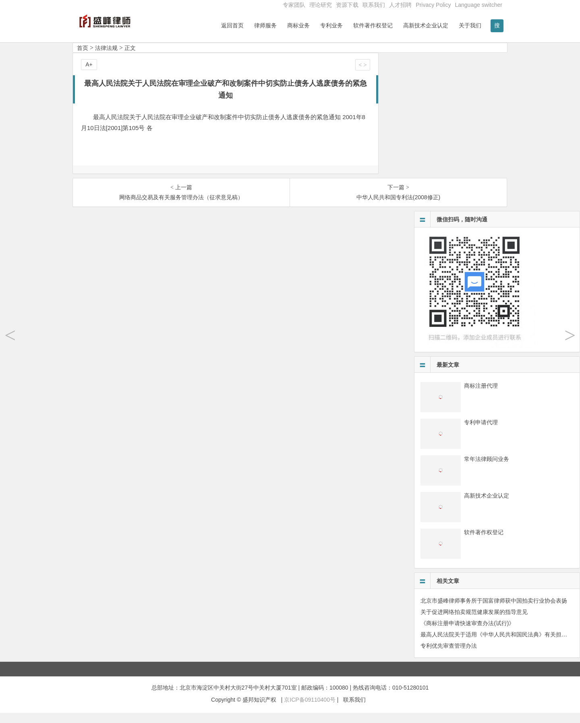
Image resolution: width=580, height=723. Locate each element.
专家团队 (294, 5)
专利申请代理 (481, 432)
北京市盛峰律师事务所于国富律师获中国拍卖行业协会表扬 (493, 610)
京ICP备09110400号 (310, 709)
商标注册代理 (481, 395)
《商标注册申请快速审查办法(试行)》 (467, 633)
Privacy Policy (433, 5)
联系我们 (373, 5)
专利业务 (331, 25)
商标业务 (298, 25)
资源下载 (347, 5)
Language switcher (478, 5)
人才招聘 (400, 5)
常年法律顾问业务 (486, 469)
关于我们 (470, 25)
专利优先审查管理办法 (448, 656)
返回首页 (232, 25)
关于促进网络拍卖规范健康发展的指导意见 (474, 622)
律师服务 (265, 25)
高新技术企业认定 (425, 25)
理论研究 (320, 5)
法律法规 (106, 58)
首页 (82, 58)
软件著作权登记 (373, 25)
